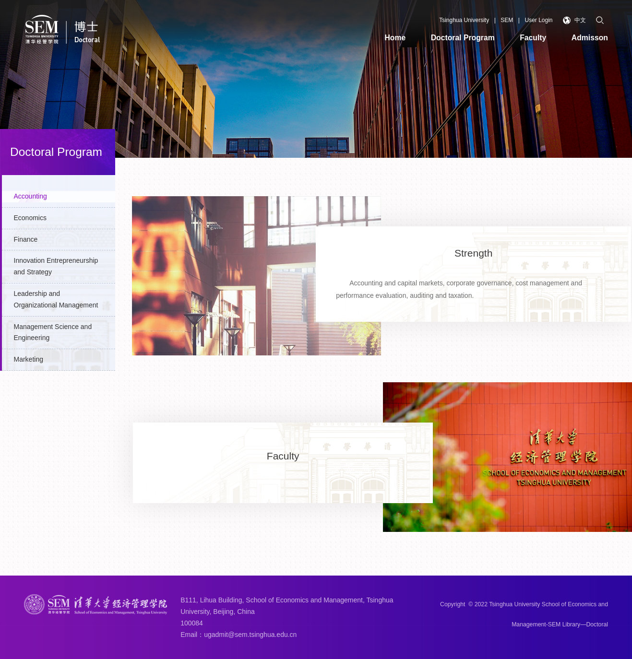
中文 (574, 20)
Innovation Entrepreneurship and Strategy (56, 266)
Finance (26, 239)
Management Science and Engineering (53, 332)
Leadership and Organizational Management (56, 299)
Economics (30, 218)
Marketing (28, 359)
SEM (507, 20)
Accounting (30, 196)
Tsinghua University (464, 20)
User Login (538, 20)
